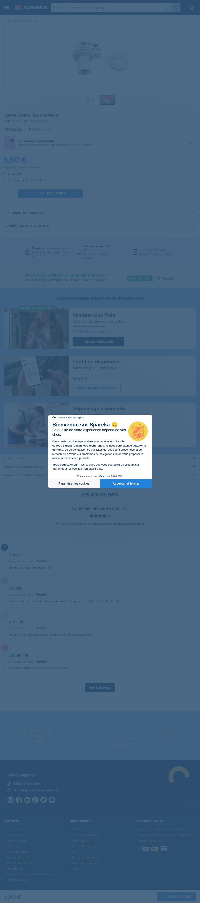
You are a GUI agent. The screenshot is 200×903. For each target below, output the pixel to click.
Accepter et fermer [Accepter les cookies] (126, 483)
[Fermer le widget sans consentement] (68, 417)
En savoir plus (93, 468)
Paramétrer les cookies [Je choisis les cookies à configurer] (74, 483)
